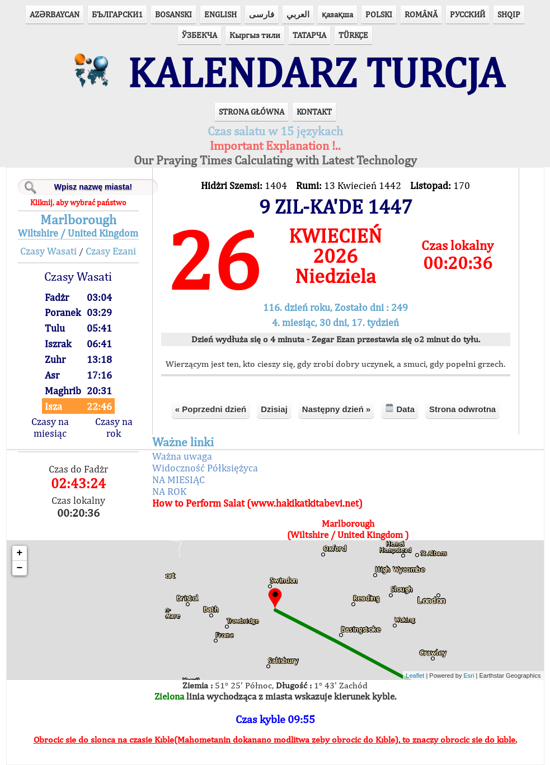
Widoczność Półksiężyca (205, 468)
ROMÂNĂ (421, 14)
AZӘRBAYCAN (54, 14)
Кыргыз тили (254, 35)
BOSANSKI (173, 14)
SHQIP (508, 14)
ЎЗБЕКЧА (199, 35)
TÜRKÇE (353, 35)
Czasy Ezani (111, 251)
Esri (469, 675)
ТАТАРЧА (309, 35)
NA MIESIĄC (178, 479)
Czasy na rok (114, 427)
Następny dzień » (336, 409)
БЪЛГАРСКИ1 (117, 14)
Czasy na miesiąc (50, 427)
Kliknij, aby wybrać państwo (78, 202)
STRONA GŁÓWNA (251, 111)
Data (400, 408)
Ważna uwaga (182, 456)
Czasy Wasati (48, 251)
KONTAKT (314, 111)
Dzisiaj (274, 409)
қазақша (337, 14)
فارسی (261, 14)
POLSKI (378, 14)
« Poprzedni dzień (211, 409)
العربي (297, 14)
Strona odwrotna (462, 409)
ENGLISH (220, 14)
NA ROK (169, 491)
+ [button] (20, 553)
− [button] (20, 568)
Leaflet (415, 675)
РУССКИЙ (467, 14)
